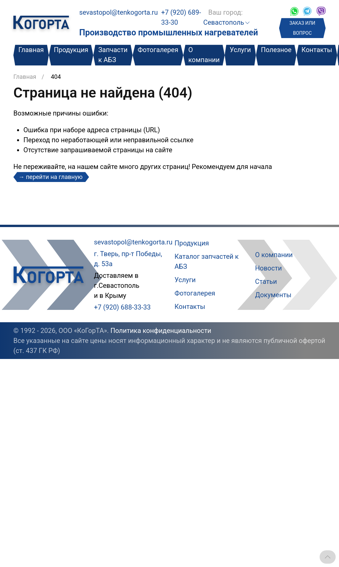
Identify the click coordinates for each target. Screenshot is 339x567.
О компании (204, 55)
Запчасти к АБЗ (113, 55)
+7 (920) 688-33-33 (122, 307)
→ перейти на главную (51, 176)
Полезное (276, 50)
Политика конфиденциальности (160, 331)
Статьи (266, 281)
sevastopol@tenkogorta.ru (118, 12)
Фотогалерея (158, 50)
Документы (273, 295)
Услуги (240, 50)
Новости (268, 268)
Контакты (317, 50)
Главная (31, 50)
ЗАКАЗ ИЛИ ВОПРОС (302, 28)
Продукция (71, 50)
